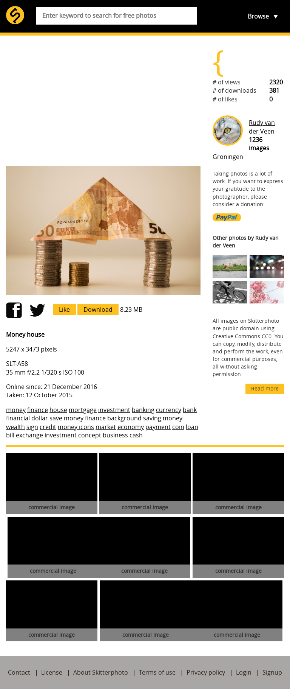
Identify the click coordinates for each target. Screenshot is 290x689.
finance (37, 410)
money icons (76, 427)
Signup (272, 672)
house (58, 410)
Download (98, 309)
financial (18, 418)
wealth (15, 427)
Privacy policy (206, 672)
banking (143, 410)
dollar (39, 418)
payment (158, 427)
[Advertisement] (103, 101)
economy (130, 427)
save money (66, 418)
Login (243, 672)
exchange (29, 435)
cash (136, 435)
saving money (162, 418)
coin (178, 427)
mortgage (83, 410)
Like (64, 309)
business (115, 435)
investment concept (73, 435)
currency (168, 410)
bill (10, 435)
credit (48, 427)
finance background (113, 418)
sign (32, 427)
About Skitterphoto (100, 672)
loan (192, 427)
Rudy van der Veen (262, 126)
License (51, 672)
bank (190, 410)
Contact (19, 672)
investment (114, 410)
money (16, 410)
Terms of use (157, 672)
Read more (265, 388)
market (106, 427)
